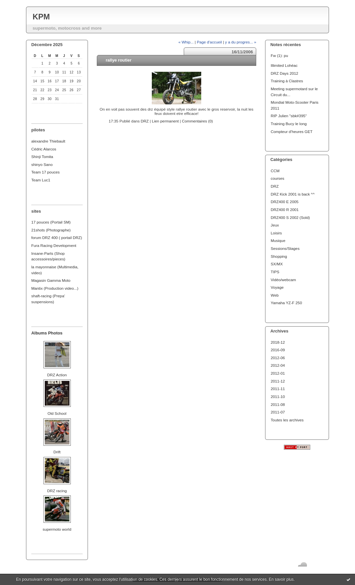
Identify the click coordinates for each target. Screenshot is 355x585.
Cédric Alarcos (43, 149)
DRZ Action (57, 375)
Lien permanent (165, 121)
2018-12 (278, 342)
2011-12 (278, 381)
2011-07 (278, 412)
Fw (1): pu (279, 55)
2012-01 (278, 373)
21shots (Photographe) (51, 230)
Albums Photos (47, 333)
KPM (41, 17)
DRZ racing (57, 491)
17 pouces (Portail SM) (51, 222)
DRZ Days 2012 (284, 73)
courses (277, 178)
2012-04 (278, 365)
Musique (278, 240)
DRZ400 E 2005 (284, 201)
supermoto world (57, 529)
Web (275, 295)
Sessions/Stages (285, 248)
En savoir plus (281, 579)
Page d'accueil (209, 42)
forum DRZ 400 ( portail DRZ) (56, 237)
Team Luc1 (40, 180)
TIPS (275, 272)
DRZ (275, 186)
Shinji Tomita (42, 156)
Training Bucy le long (289, 123)
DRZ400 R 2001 (285, 209)
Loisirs (276, 233)
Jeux (275, 225)
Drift (57, 452)
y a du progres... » (240, 42)
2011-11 (278, 388)
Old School (56, 413)
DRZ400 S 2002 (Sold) (290, 217)
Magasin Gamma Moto (50, 280)
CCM (275, 171)
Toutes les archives (287, 420)
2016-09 (278, 350)
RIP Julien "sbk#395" (289, 116)
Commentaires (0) (197, 121)
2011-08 (278, 404)
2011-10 (278, 396)
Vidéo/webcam (283, 280)
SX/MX (277, 264)
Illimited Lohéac (284, 65)
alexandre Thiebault (48, 141)
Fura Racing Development (53, 245)
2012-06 (278, 358)
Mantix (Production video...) (54, 288)
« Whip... (186, 42)
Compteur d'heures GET (292, 131)
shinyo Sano (42, 164)
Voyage (277, 287)
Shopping (279, 256)
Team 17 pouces (45, 172)
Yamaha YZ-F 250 (286, 303)
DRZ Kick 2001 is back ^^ (292, 194)
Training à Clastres (287, 81)
